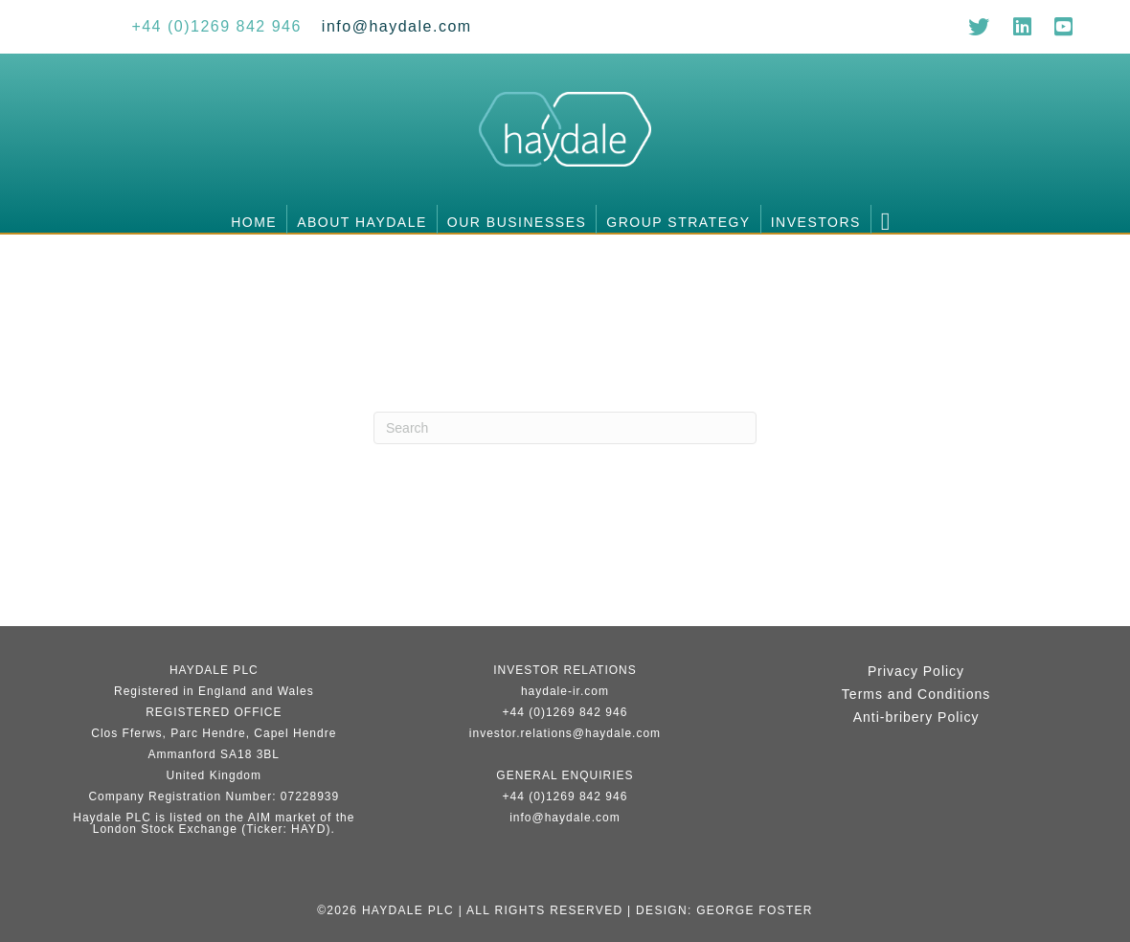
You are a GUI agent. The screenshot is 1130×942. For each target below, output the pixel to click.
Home (254, 222)
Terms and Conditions (916, 694)
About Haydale (362, 222)
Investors (816, 222)
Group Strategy (678, 222)
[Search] (565, 428)
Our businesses (516, 222)
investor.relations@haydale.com (565, 733)
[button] (890, 218)
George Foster (754, 910)
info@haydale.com (565, 817)
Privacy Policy (916, 671)
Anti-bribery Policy (916, 717)
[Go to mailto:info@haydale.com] (397, 26)
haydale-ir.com (565, 691)
